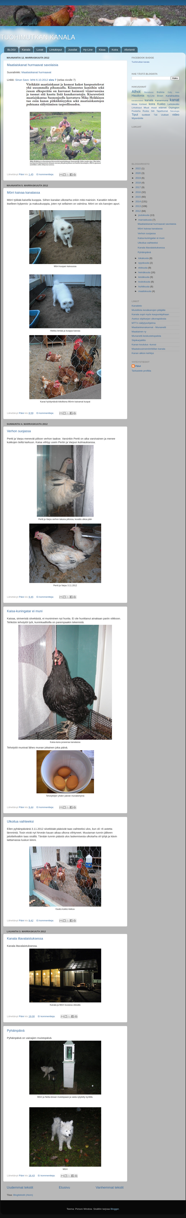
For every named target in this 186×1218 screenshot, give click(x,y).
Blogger (115, 1209)
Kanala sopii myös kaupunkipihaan (150, 314)
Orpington (174, 107)
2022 (138, 168)
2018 (138, 182)
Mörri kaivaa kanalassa (23, 192)
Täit (155, 115)
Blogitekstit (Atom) (23, 1195)
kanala (149, 100)
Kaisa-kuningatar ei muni (25, 611)
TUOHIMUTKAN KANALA (38, 37)
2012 (138, 211)
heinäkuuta (144, 272)
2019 (138, 178)
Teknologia (174, 111)
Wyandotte (137, 118)
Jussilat (72, 49)
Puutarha (136, 111)
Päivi (138, 366)
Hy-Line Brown (155, 96)
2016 (138, 192)
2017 (138, 187)
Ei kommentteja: (45, 174)
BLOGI (11, 49)
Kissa (102, 49)
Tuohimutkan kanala (141, 62)
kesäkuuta (144, 277)
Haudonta (138, 95)
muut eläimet (158, 107)
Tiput (135, 114)
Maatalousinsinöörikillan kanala (148, 348)
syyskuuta (144, 263)
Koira (115, 49)
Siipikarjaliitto (139, 340)
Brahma (160, 92)
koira (152, 104)
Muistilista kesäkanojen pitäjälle (149, 310)
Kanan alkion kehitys (143, 353)
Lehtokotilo (173, 104)
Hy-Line (88, 49)
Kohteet (143, 104)
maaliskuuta (145, 291)
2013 (138, 206)
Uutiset (165, 114)
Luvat (39, 49)
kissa (134, 104)
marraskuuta (145, 219)
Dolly (170, 92)
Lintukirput (55, 49)
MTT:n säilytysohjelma (144, 323)
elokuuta (143, 267)
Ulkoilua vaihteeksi (20, 821)
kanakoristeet (137, 100)
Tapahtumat (162, 111)
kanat (174, 100)
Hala (177, 92)
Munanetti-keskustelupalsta (146, 336)
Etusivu (64, 1187)
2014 (138, 201)
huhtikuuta (144, 286)
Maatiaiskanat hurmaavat (36, 72)
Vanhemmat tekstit (109, 1187)
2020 (138, 173)
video (175, 114)
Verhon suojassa (19, 431)
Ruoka (146, 111)
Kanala (26, 49)
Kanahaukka (172, 95)
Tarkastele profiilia (141, 370)
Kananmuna (161, 100)
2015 (138, 196)
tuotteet (146, 114)
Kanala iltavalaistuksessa (25, 938)
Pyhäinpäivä (16, 1030)
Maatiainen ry (139, 331)
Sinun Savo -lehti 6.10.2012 (36, 79)
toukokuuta (144, 281)
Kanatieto (137, 305)
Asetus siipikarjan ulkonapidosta (149, 318)
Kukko (161, 104)
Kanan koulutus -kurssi (144, 344)
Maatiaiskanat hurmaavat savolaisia (32, 65)
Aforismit (129, 49)
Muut (146, 107)
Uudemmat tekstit (20, 1187)
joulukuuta (144, 215)
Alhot (136, 91)
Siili (152, 111)
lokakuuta (144, 258)
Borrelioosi (148, 92)
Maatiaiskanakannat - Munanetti (149, 327)
